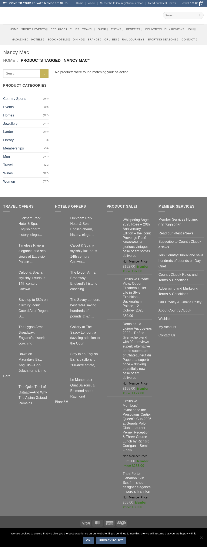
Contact (189, 39)
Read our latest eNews (175, 233)
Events (8, 107)
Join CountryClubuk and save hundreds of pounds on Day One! (180, 260)
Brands (94, 39)
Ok (88, 540)
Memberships (13, 148)
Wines (8, 173)
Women (9, 181)
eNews (117, 29)
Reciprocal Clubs (65, 29)
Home (79, 3)
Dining (79, 39)
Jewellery (10, 123)
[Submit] (199, 15)
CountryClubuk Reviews (164, 29)
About (91, 3)
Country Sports (14, 98)
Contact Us (167, 335)
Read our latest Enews (162, 3)
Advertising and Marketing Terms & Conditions (178, 291)
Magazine (19, 39)
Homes (8, 115)
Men (6, 156)
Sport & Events (34, 29)
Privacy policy (111, 540)
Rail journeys (133, 39)
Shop (103, 29)
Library (8, 140)
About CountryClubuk (174, 310)
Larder (8, 132)
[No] (201, 539)
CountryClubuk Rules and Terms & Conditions (178, 277)
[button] (192, 3)
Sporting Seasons (163, 39)
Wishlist (164, 318)
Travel (88, 29)
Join (191, 29)
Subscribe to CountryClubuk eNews (122, 3)
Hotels (38, 39)
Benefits (134, 29)
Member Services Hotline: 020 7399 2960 (178, 222)
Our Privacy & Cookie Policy (179, 302)
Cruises (111, 39)
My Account (167, 327)
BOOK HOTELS (58, 39)
